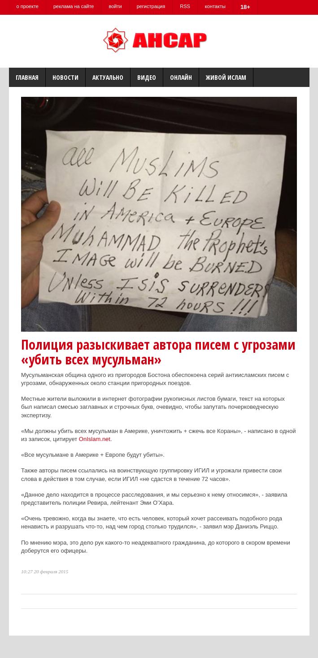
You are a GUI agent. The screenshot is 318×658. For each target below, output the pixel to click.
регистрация (151, 6)
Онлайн (181, 77)
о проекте (28, 6)
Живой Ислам (226, 77)
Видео (146, 77)
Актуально (107, 77)
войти (115, 6)
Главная (27, 77)
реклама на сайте (73, 6)
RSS (185, 6)
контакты (215, 6)
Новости (65, 77)
